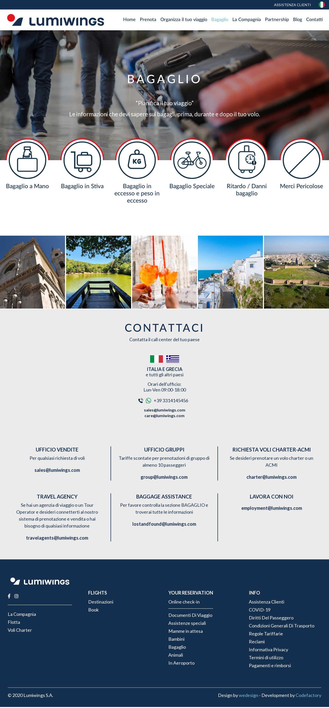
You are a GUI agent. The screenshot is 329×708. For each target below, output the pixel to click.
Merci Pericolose (301, 187)
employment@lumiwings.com (271, 509)
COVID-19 (259, 611)
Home (129, 20)
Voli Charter (20, 631)
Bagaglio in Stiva (82, 187)
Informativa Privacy (268, 650)
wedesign (248, 696)
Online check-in (184, 603)
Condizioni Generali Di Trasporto (281, 626)
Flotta (14, 623)
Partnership (277, 20)
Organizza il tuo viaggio (183, 20)
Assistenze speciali (187, 624)
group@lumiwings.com (164, 478)
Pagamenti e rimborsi (270, 666)
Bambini (176, 640)
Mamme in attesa (185, 632)
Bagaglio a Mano (27, 187)
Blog (297, 20)
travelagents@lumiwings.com (57, 539)
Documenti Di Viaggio (190, 616)
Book (93, 611)
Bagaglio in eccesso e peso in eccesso (137, 194)
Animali (175, 656)
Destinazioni (100, 603)
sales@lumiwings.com (164, 411)
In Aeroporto (181, 664)
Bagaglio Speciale (192, 187)
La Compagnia (246, 20)
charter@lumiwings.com (271, 478)
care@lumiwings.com (164, 416)
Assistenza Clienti (292, 5)
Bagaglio (219, 20)
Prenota (148, 20)
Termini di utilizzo (266, 658)
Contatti (314, 20)
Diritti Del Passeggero (271, 618)
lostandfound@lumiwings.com (164, 525)
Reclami (257, 642)
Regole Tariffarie (266, 634)
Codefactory (308, 696)
